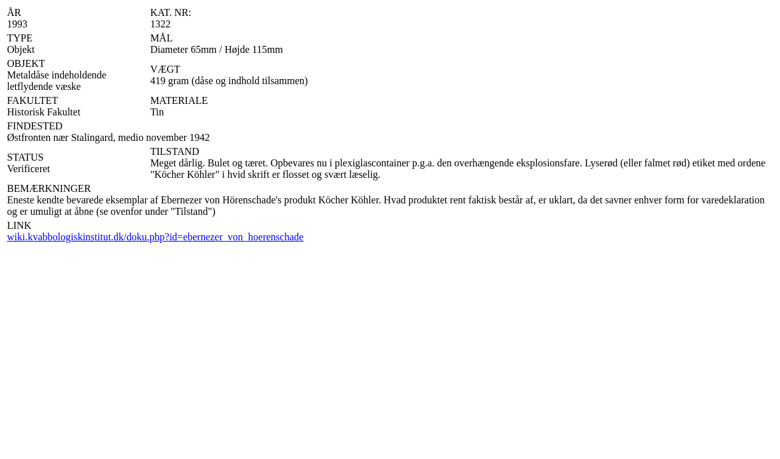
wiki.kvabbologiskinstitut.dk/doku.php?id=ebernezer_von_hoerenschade (155, 236)
